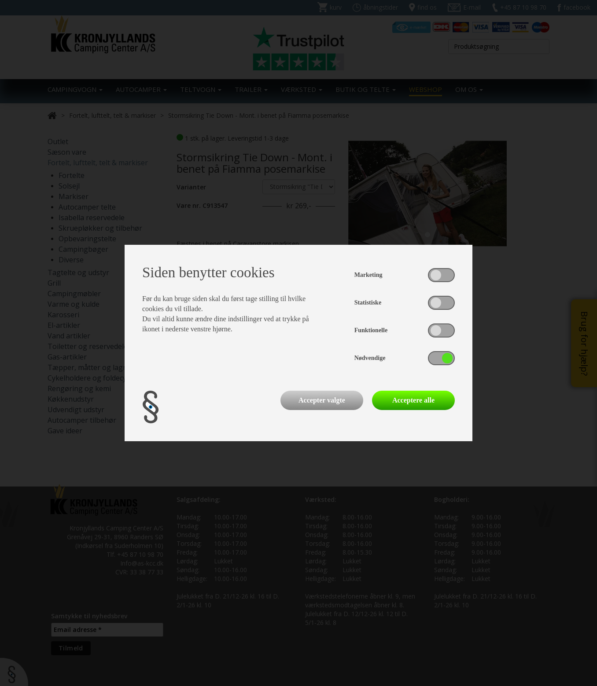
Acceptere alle (413, 400)
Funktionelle (370, 330)
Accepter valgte (321, 400)
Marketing (368, 275)
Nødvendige (370, 358)
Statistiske (367, 302)
